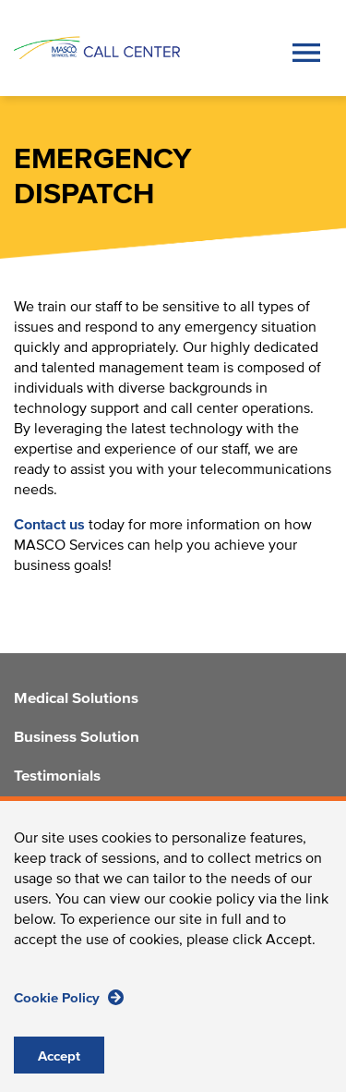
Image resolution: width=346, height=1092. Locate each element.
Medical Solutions (76, 699)
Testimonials (57, 777)
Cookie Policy (69, 1016)
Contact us (49, 524)
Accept (59, 1075)
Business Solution (76, 738)
